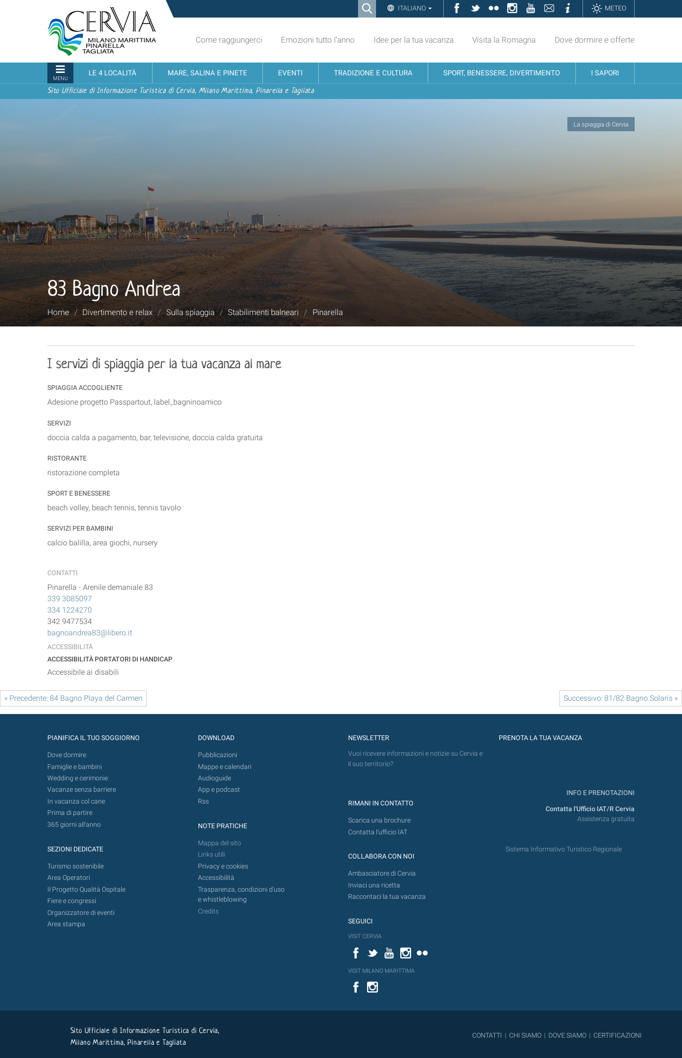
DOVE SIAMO (566, 1035)
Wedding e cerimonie (77, 778)
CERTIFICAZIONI (617, 1035)
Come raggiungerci (229, 40)
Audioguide (214, 778)
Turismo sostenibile (75, 866)
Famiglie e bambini (74, 767)
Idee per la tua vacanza (414, 40)
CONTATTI (487, 1035)
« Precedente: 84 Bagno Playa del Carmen (73, 698)
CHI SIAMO (525, 1035)
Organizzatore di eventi (81, 913)
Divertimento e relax (117, 312)
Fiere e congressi (71, 901)
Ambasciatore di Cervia (382, 873)
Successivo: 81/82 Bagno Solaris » (621, 698)
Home (58, 312)
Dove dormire (66, 755)
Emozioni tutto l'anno (318, 40)
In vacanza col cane (76, 801)
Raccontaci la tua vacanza (387, 897)
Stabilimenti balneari (263, 312)
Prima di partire (69, 813)
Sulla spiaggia (190, 312)
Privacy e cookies (223, 866)
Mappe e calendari (224, 767)
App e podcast (219, 790)
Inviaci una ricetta (374, 885)
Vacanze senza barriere (81, 790)
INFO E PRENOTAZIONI (600, 793)
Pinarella (328, 312)
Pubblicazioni (217, 755)
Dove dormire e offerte (595, 40)
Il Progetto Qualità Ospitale (86, 890)
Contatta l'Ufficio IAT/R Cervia (590, 809)
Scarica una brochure (379, 820)
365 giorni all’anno (74, 825)
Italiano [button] (414, 8)
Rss (203, 801)
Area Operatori (68, 878)
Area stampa (66, 924)
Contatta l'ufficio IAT (377, 832)
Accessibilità (216, 878)
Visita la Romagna (504, 40)
